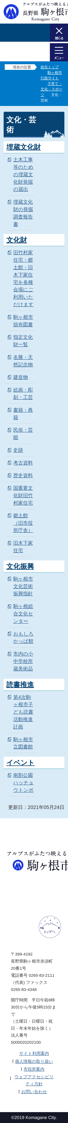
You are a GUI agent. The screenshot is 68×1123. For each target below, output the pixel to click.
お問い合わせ (34, 1091)
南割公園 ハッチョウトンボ (23, 782)
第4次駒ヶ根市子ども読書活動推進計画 (23, 711)
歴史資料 (23, 475)
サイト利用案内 (34, 1053)
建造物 (20, 377)
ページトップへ (50, 927)
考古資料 (23, 463)
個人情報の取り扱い (34, 1061)
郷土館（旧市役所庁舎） (23, 523)
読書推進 (20, 684)
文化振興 (20, 566)
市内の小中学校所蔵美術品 (23, 661)
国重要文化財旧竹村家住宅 (23, 495)
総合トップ (50, 67)
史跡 (18, 450)
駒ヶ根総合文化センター (23, 613)
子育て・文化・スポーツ (51, 89)
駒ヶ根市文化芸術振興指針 (23, 586)
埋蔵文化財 (23, 147)
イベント (20, 763)
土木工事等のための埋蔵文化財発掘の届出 (23, 174)
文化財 (16, 240)
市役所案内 (34, 1069)
